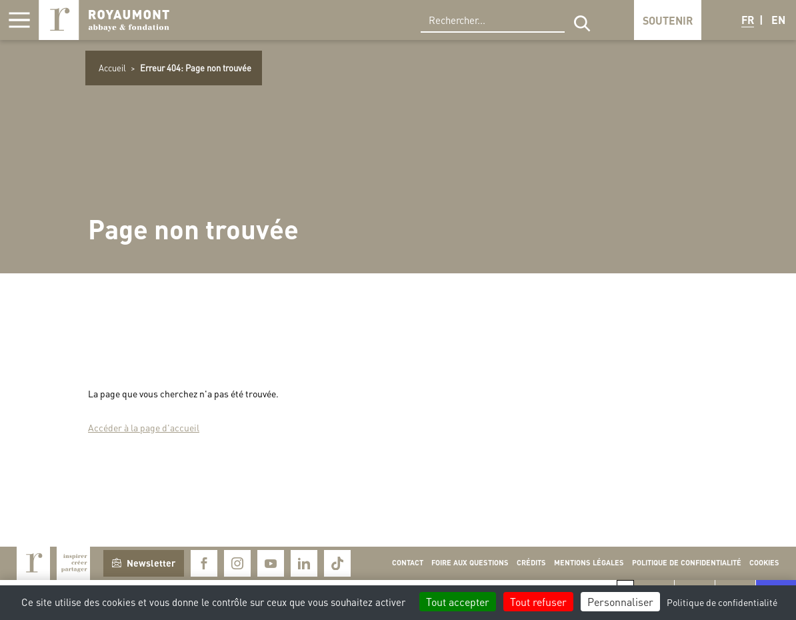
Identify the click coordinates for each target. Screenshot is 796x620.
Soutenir (668, 20)
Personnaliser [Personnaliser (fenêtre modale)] (620, 602)
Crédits (531, 562)
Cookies (764, 562)
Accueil (112, 67)
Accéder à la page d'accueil (143, 427)
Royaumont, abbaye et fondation (104, 20)
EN (778, 20)
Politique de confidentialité (686, 562)
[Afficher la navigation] (19, 20)
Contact (407, 562)
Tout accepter (457, 602)
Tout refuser (538, 602)
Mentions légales (589, 562)
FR (747, 20)
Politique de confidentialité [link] (722, 602)
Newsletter (143, 563)
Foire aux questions (470, 562)
